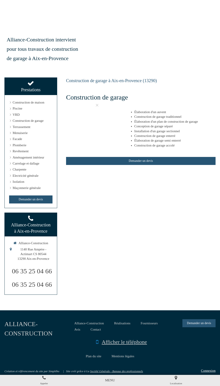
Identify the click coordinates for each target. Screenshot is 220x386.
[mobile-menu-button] (110, 380)
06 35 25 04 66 (32, 271)
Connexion (208, 370)
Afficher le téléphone (124, 342)
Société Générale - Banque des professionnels (116, 371)
